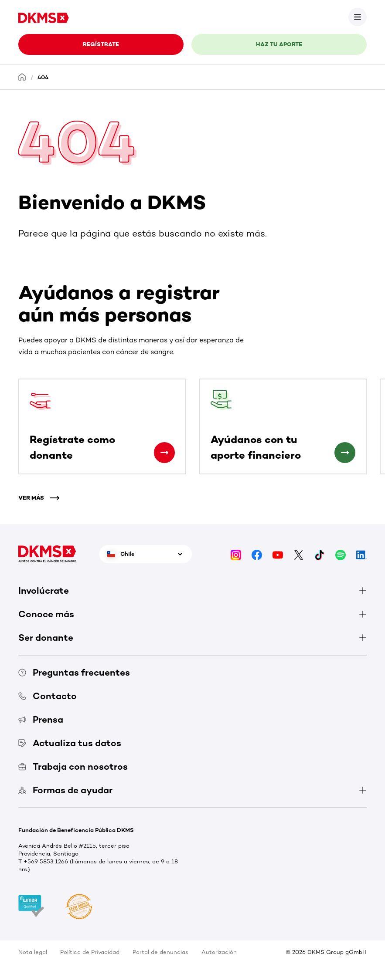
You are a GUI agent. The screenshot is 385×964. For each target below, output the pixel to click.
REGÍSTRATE (101, 44)
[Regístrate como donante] (164, 452)
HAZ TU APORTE (279, 44)
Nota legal (32, 952)
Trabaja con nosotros (73, 766)
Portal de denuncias (160, 952)
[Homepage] (22, 77)
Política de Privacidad (89, 952)
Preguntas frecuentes (74, 672)
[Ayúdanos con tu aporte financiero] (344, 452)
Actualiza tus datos (69, 742)
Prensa (40, 719)
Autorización (219, 952)
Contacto (47, 695)
